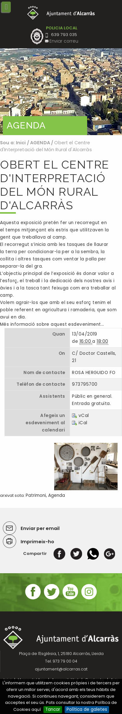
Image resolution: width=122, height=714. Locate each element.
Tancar (52, 709)
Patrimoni (36, 495)
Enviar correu (63, 41)
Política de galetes (87, 709)
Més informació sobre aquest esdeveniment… (52, 324)
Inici (21, 143)
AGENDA (40, 143)
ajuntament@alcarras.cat (61, 669)
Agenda (56, 495)
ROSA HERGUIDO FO (93, 373)
